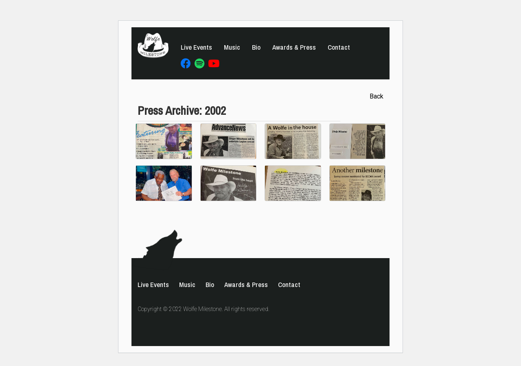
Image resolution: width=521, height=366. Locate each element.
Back (376, 96)
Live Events (196, 47)
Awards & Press (294, 47)
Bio (256, 47)
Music (232, 47)
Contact (339, 47)
